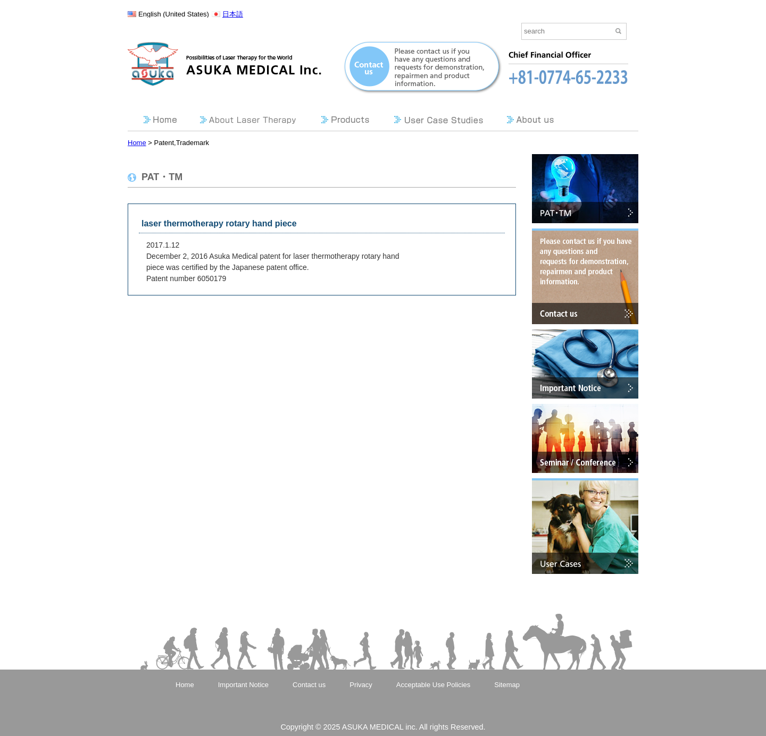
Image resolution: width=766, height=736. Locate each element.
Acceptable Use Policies (433, 685)
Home (137, 143)
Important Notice (243, 685)
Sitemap (507, 685)
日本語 (232, 14)
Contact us (309, 685)
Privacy (360, 685)
